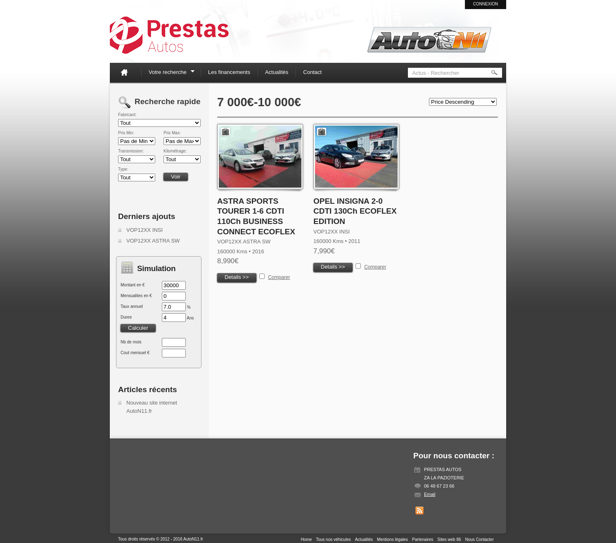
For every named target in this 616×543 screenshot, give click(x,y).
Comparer (279, 277)
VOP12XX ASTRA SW (153, 241)
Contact (312, 72)
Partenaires (422, 539)
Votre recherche (168, 73)
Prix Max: (172, 133)
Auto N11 (169, 35)
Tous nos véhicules (333, 539)
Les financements (229, 72)
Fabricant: (127, 115)
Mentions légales (392, 539)
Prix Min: (126, 133)
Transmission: (131, 151)
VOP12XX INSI (144, 230)
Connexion (485, 4)
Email (430, 494)
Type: (123, 169)
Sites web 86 (449, 539)
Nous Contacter (479, 539)
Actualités (276, 72)
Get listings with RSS (419, 511)
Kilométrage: (175, 151)
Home (127, 72)
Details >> (237, 277)
